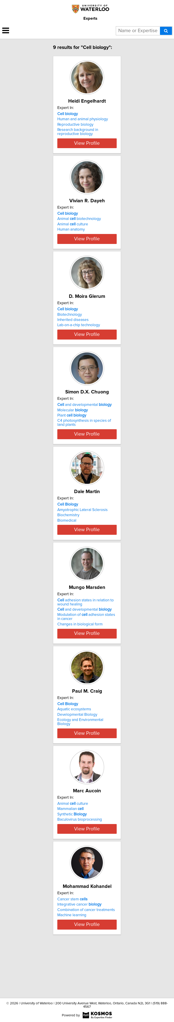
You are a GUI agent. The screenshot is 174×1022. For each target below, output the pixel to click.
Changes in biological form (80, 657)
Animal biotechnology (79, 223)
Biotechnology (69, 327)
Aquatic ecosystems (74, 742)
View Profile (87, 147)
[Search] (166, 31)
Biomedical (66, 545)
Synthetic (72, 851)
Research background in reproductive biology (77, 132)
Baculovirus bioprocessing (79, 856)
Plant (71, 436)
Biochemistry (68, 540)
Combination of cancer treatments (86, 954)
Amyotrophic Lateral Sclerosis (82, 534)
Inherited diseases (73, 332)
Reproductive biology (75, 125)
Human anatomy (71, 233)
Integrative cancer (79, 949)
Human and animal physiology (82, 119)
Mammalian (70, 845)
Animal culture (72, 228)
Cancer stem (72, 944)
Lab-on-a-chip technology (78, 337)
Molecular (72, 430)
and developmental (84, 425)
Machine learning (71, 960)
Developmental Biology (77, 747)
